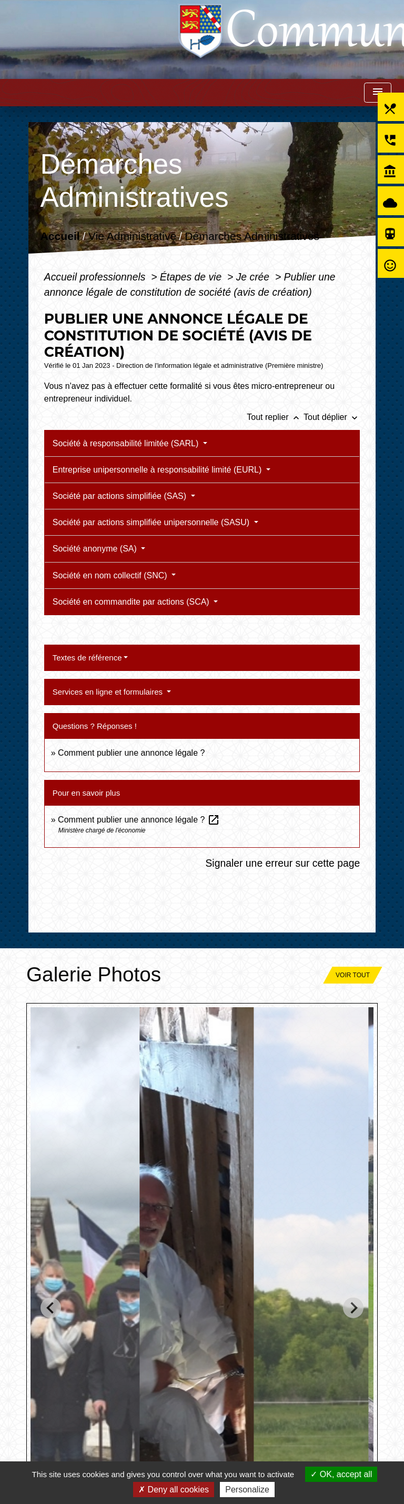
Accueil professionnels (96, 277)
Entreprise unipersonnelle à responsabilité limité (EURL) (158, 469)
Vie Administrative (132, 236)
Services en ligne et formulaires (109, 691)
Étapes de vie (192, 277)
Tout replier (275, 417)
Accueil (59, 236)
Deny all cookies (173, 1489)
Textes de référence (87, 657)
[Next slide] (353, 1308)
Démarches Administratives (252, 236)
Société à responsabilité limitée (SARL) (127, 443)
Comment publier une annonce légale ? (131, 752)
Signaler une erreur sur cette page (282, 863)
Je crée (254, 277)
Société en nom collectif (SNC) (111, 575)
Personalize (247, 1489)
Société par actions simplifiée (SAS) (121, 496)
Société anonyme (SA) (96, 548)
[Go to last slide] (51, 1308)
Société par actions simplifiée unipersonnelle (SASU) (152, 522)
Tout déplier (332, 417)
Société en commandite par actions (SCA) (132, 601)
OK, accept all (341, 1474)
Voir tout (353, 975)
